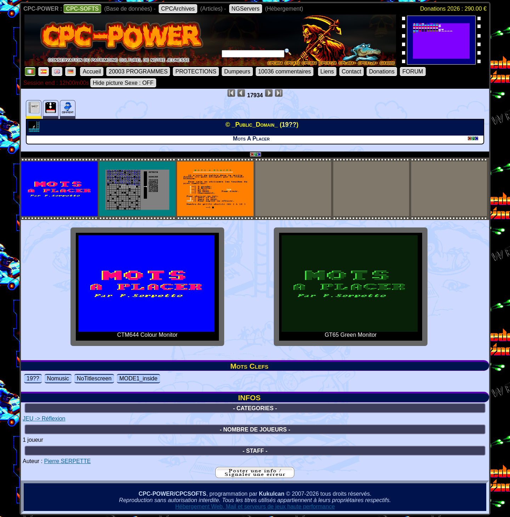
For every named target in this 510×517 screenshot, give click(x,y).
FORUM (412, 71)
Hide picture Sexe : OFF (123, 83)
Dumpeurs (237, 71)
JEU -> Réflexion (44, 419)
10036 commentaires (284, 71)
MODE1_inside (138, 378)
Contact (351, 71)
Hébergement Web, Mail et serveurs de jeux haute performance (255, 507)
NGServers (246, 9)
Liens (327, 71)
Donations (382, 71)
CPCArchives (178, 9)
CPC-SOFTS (82, 9)
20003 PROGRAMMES (138, 71)
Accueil (92, 71)
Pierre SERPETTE (67, 461)
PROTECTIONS (195, 71)
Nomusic (58, 378)
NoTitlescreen (94, 378)
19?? (33, 378)
